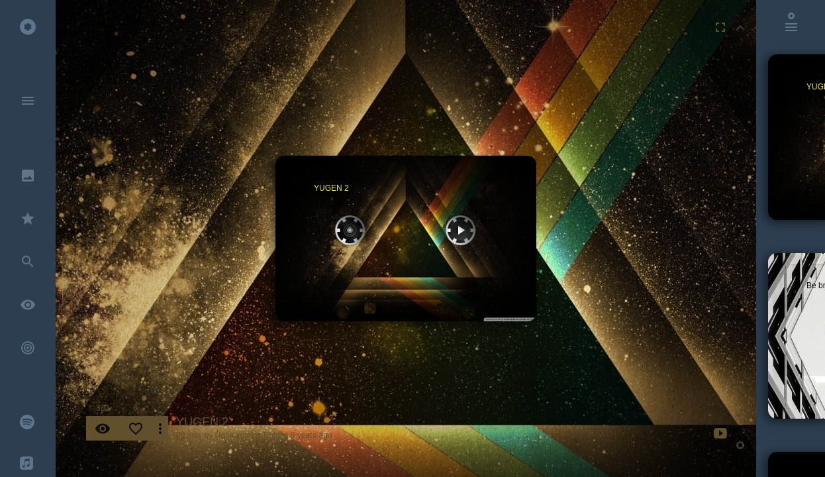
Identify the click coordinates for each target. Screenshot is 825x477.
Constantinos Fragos (252, 435)
